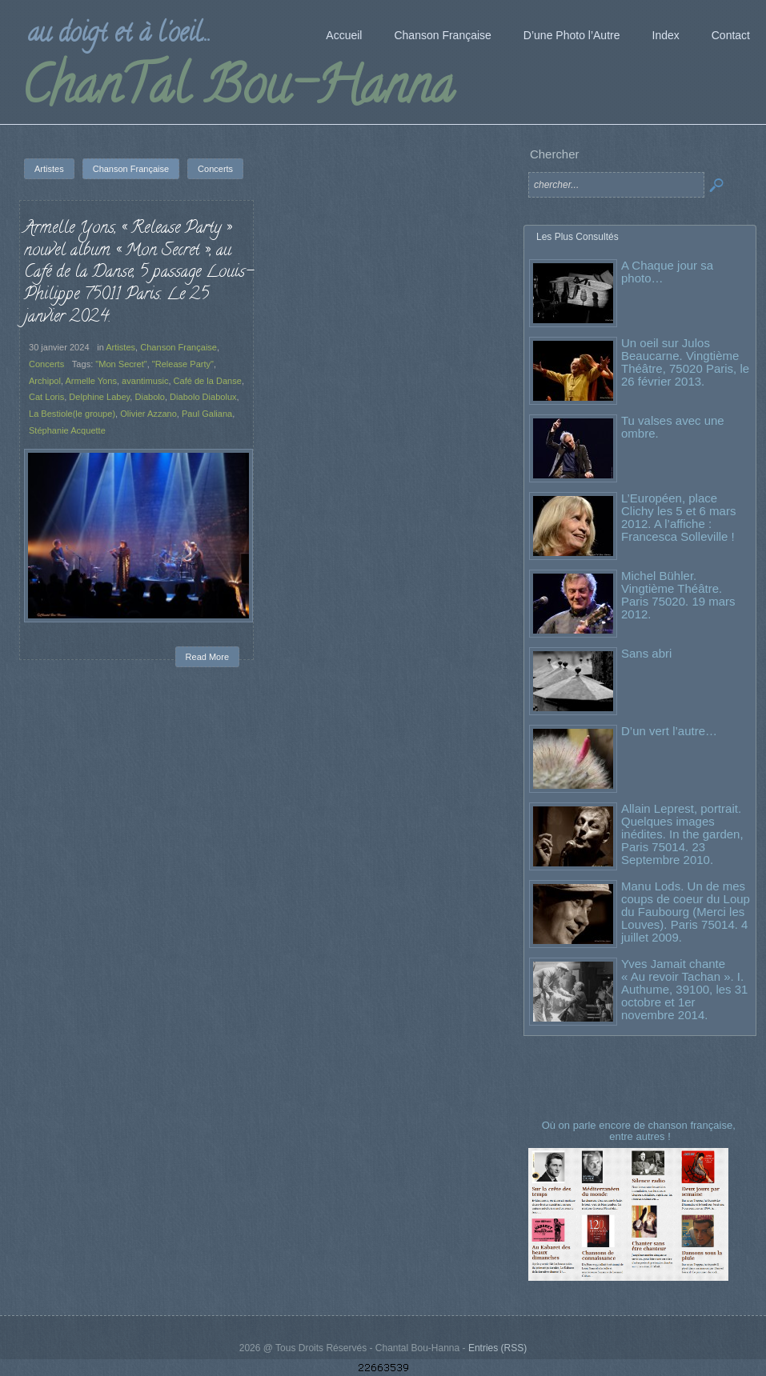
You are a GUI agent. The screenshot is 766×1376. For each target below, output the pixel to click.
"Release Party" (183, 364)
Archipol (45, 381)
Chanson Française (178, 347)
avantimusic (145, 381)
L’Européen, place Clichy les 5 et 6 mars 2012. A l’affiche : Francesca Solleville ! (678, 517)
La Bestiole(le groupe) (72, 413)
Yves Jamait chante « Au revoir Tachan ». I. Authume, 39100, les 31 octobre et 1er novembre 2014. (684, 989)
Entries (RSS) (497, 1348)
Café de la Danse (208, 381)
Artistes (120, 347)
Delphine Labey (99, 397)
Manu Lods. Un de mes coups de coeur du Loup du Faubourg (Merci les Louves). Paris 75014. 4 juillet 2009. (685, 911)
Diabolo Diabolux (203, 397)
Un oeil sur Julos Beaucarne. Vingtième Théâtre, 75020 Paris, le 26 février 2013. (685, 362)
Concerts (46, 364)
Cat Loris (46, 397)
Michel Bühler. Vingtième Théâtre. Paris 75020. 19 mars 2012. (678, 595)
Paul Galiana (207, 413)
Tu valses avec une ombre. (672, 427)
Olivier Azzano (148, 413)
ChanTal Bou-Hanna (237, 91)
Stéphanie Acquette (67, 430)
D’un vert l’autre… (669, 731)
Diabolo (149, 397)
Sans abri (646, 653)
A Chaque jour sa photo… (667, 271)
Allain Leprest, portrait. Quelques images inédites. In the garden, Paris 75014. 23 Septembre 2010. (682, 834)
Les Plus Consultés (577, 236)
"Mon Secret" (120, 364)
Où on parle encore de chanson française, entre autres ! (640, 1130)
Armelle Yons (90, 381)
